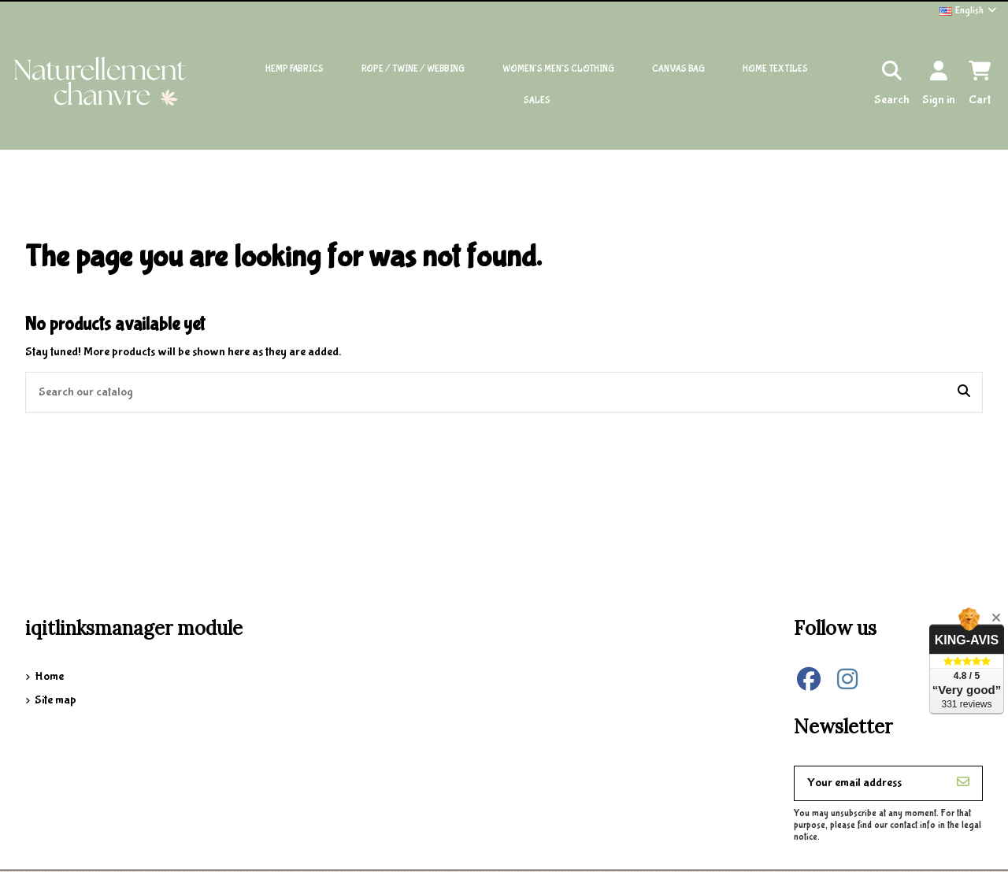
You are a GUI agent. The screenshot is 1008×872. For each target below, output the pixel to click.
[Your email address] (870, 783)
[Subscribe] (963, 783)
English (969, 11)
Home (49, 676)
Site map (55, 699)
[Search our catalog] (964, 392)
